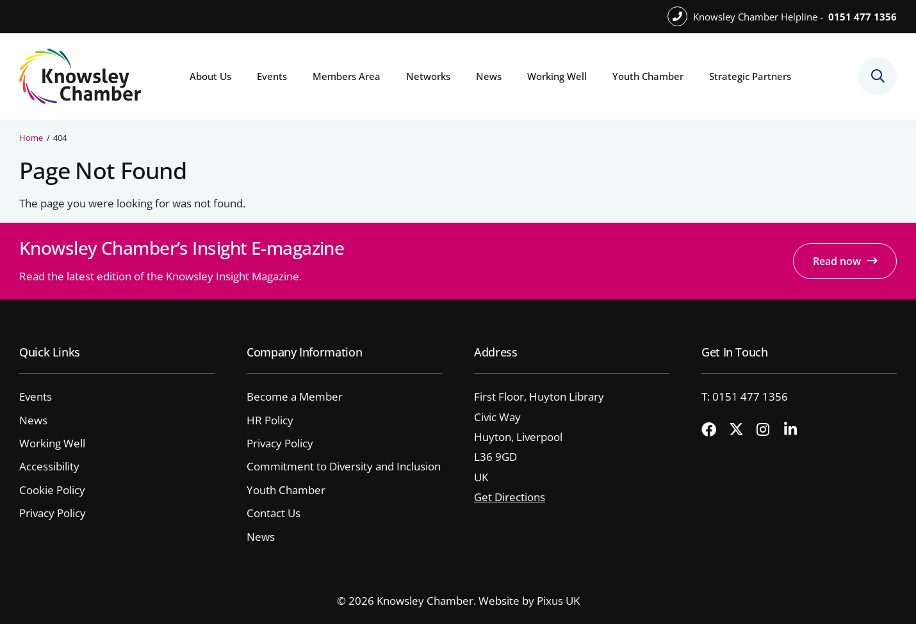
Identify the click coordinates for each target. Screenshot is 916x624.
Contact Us (273, 513)
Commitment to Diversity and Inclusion (344, 466)
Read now (837, 261)
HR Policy (270, 420)
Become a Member (295, 396)
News (489, 76)
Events (272, 76)
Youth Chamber (647, 76)
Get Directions (509, 497)
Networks (428, 76)
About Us (210, 76)
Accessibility (49, 466)
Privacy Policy (52, 513)
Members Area (346, 76)
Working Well (557, 76)
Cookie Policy (52, 490)
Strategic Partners (750, 76)
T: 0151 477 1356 (744, 396)
